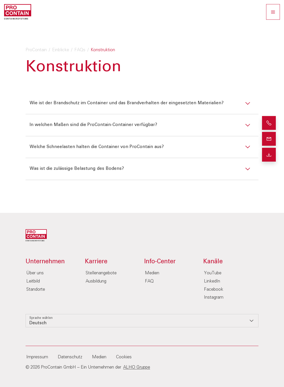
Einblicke (60, 50)
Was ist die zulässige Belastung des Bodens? (77, 168)
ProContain (36, 50)
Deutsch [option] (38, 323)
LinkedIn (212, 281)
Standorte (35, 289)
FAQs (79, 50)
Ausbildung (96, 281)
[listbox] (142, 320)
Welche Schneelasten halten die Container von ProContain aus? (97, 147)
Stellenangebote (101, 273)
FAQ (149, 281)
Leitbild (33, 281)
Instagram (213, 297)
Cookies (124, 357)
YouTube (212, 273)
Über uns (35, 273)
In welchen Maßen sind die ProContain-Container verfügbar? (93, 125)
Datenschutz (70, 357)
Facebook (213, 289)
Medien (152, 273)
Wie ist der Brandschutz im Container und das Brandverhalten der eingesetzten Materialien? (127, 103)
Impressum (37, 357)
